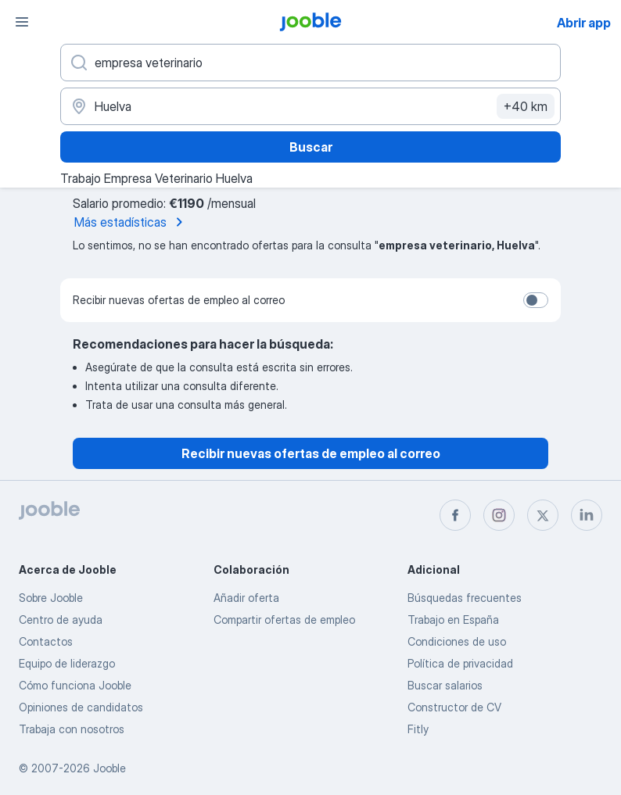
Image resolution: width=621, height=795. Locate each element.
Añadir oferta (246, 597)
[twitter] (542, 515)
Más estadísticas (131, 222)
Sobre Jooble (51, 597)
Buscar (310, 147)
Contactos (46, 641)
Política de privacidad (460, 663)
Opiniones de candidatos (81, 707)
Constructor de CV (454, 707)
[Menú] (22, 22)
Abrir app (584, 22)
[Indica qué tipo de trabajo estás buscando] (310, 62)
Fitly (418, 729)
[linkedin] (586, 515)
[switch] (535, 300)
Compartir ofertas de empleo (284, 619)
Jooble (109, 768)
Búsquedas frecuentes (464, 597)
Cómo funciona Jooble (75, 685)
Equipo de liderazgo (67, 663)
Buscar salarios (445, 685)
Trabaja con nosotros (71, 729)
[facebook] (455, 515)
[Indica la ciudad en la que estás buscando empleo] (310, 106)
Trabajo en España (453, 619)
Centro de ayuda (60, 619)
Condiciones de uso (456, 641)
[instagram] (499, 515)
